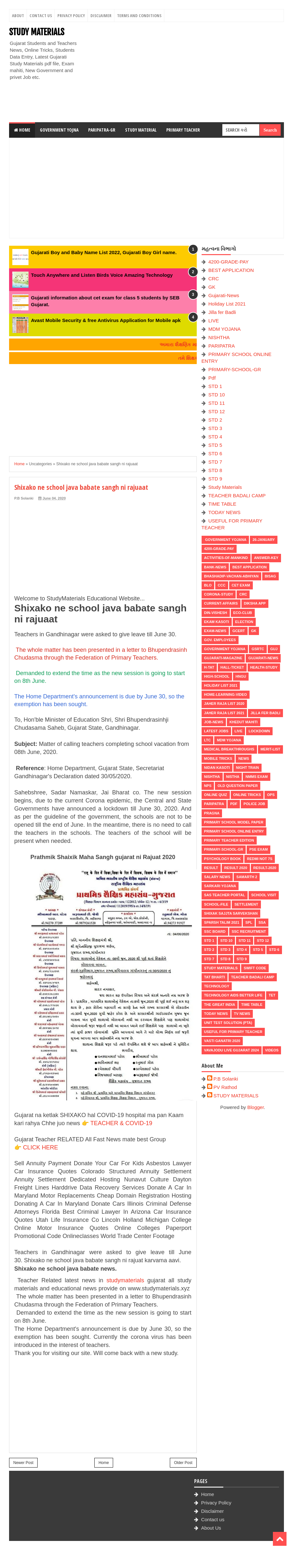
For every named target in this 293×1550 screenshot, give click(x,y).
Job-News (213, 722)
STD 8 (215, 470)
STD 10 (216, 394)
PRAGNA (212, 813)
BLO (208, 585)
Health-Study (264, 667)
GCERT (238, 631)
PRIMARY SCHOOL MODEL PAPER (234, 822)
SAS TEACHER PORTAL (224, 895)
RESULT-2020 (264, 868)
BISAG (270, 576)
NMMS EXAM (256, 777)
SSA (262, 922)
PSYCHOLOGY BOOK (222, 859)
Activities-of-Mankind (226, 558)
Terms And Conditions (139, 15)
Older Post (183, 1462)
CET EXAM (241, 585)
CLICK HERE (40, 1147)
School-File (216, 904)
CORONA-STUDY (218, 594)
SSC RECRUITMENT (249, 931)
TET (272, 995)
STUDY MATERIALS (36, 32)
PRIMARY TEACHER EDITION (229, 840)
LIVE (213, 320)
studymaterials (125, 1280)
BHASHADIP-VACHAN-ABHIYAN (231, 576)
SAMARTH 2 (246, 877)
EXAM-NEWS (215, 631)
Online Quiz (215, 795)
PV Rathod (225, 1087)
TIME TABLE (222, 504)
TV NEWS (242, 1014)
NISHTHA (219, 337)
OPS (271, 795)
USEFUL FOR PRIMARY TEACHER (233, 1032)
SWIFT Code (255, 968)
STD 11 (216, 403)
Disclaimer (100, 15)
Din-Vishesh (215, 613)
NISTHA (233, 777)
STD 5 (215, 445)
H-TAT (209, 667)
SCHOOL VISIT (263, 895)
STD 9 (215, 478)
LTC (207, 740)
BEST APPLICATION (231, 270)
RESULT (211, 868)
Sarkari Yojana (220, 886)
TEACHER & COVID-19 (121, 1123)
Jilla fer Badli (222, 312)
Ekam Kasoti (216, 622)
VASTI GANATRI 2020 (222, 1041)
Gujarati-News (223, 295)
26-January (263, 540)
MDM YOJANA (224, 329)
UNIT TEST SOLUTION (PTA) (228, 1023)
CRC (213, 278)
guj (274, 649)
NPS (208, 786)
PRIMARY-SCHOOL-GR (234, 369)
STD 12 (216, 411)
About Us (211, 1528)
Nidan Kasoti (217, 768)
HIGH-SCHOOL (216, 676)
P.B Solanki (226, 1079)
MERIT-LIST (270, 749)
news (243, 758)
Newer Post (23, 1462)
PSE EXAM (258, 849)
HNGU (241, 676)
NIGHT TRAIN (247, 768)
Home (22, 130)
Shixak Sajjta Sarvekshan (231, 913)
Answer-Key (266, 558)
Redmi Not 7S (259, 859)
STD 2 (215, 420)
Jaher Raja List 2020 (224, 703)
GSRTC (258, 649)
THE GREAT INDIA (219, 1004)
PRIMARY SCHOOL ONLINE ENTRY (234, 831)
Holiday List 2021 (227, 304)
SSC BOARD (215, 931)
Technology (216, 986)
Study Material (141, 130)
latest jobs (216, 731)
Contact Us (40, 15)
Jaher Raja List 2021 (224, 713)
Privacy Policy (71, 15)
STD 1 (215, 386)
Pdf (212, 378)
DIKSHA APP (255, 603)
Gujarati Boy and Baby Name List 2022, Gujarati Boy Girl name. (104, 252)
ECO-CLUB (242, 613)
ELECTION (244, 622)
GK (212, 287)
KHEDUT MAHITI (243, 722)
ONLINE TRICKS (247, 795)
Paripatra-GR (101, 130)
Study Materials (225, 487)
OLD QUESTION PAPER (237, 786)
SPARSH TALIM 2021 (221, 922)
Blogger (255, 1107)
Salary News (217, 877)
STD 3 (215, 428)
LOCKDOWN (259, 731)
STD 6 (215, 453)
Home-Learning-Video (225, 694)
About (18, 15)
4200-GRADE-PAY (228, 261)
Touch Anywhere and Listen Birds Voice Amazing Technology (102, 275)
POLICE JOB (254, 804)
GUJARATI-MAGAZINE (223, 658)
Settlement (246, 904)
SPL (248, 922)
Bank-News (215, 567)
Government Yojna (59, 130)
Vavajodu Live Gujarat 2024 (231, 1050)
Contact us (212, 1519)
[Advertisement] (184, 72)
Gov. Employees (220, 640)
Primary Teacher (183, 130)
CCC (222, 585)
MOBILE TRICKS (218, 758)
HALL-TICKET (232, 667)
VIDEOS (272, 1050)
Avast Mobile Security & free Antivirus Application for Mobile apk (106, 320)
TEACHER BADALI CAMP (237, 495)
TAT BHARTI (214, 977)
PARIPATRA (221, 346)
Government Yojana (225, 540)
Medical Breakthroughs (229, 749)
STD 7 (215, 462)
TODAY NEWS (224, 512)
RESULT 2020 (235, 868)
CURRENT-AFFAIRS (221, 603)
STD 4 (215, 436)
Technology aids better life (233, 995)
